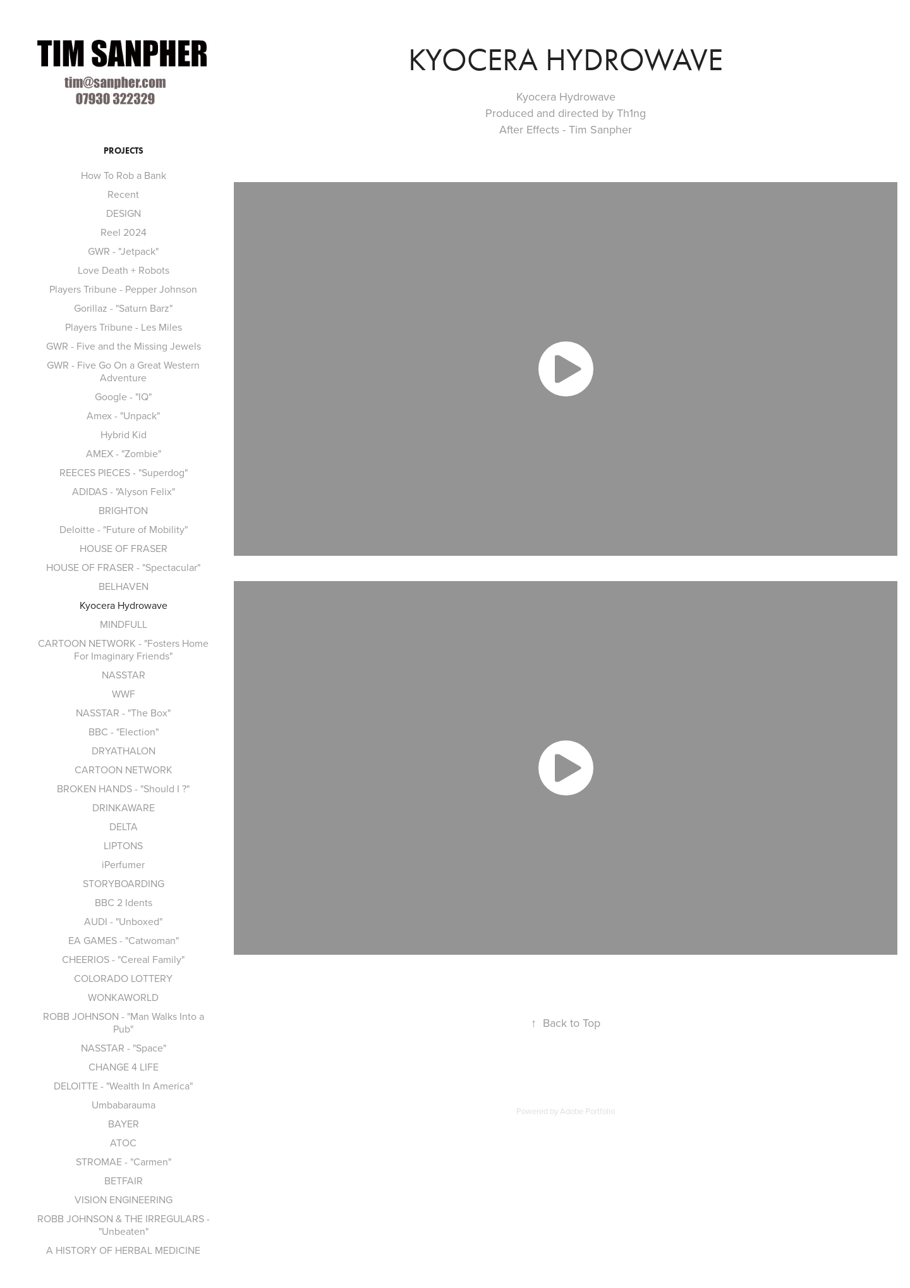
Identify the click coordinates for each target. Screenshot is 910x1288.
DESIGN (123, 213)
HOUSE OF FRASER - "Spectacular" (123, 567)
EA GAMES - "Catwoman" (123, 940)
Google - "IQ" (123, 396)
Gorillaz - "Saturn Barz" (123, 308)
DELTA (123, 826)
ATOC (123, 1143)
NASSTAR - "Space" (123, 1048)
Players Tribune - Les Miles (123, 327)
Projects (123, 150)
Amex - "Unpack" (123, 415)
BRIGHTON (123, 510)
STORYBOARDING (123, 883)
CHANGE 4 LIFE (123, 1067)
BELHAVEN (124, 586)
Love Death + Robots (123, 270)
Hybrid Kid (123, 434)
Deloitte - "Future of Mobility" (123, 529)
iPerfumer (123, 864)
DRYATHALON (123, 750)
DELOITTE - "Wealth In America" (123, 1086)
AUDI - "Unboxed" (123, 921)
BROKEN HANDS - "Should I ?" (123, 788)
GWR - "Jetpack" (123, 251)
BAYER (123, 1124)
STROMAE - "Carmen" (123, 1161)
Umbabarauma (123, 1105)
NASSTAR (123, 675)
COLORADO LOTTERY (123, 978)
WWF (123, 694)
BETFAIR (123, 1180)
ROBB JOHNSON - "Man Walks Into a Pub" (123, 1022)
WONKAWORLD (123, 997)
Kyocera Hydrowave (123, 605)
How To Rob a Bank (123, 175)
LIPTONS (123, 845)
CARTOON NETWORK (124, 769)
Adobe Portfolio (587, 1111)
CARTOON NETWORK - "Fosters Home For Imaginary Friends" (123, 649)
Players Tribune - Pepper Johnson (123, 289)
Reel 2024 (123, 232)
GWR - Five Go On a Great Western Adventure (123, 371)
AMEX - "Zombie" (123, 453)
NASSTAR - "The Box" (123, 713)
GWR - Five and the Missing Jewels (123, 346)
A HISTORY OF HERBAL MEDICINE (123, 1250)
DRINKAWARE (123, 807)
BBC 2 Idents (123, 902)
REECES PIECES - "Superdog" (123, 472)
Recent (123, 194)
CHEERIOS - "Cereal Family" (123, 959)
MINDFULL (123, 624)
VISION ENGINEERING (124, 1199)
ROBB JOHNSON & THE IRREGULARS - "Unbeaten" (123, 1224)
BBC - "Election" (123, 732)
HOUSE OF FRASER (123, 548)
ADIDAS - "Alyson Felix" (123, 491)
